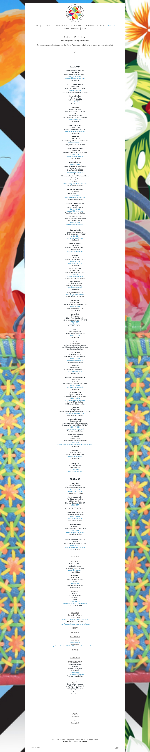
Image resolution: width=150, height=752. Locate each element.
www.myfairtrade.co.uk (75, 263)
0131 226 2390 (75, 489)
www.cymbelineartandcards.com (75, 413)
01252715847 (75, 469)
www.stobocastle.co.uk (75, 518)
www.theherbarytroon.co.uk (75, 532)
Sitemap (39, 747)
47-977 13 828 (74, 601)
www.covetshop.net (75, 119)
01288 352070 (75, 222)
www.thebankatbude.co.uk (74, 224)
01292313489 (75, 530)
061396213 (75, 583)
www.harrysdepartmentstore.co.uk (75, 547)
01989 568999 (75, 427)
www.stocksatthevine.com (75, 251)
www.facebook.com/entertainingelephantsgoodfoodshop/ (75, 444)
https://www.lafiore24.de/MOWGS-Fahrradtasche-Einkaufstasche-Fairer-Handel (75, 646)
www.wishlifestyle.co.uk (75, 361)
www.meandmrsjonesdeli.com (75, 197)
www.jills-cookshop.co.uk (75, 276)
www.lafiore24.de (75, 642)
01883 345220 (75, 306)
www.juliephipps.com (75, 456)
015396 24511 (75, 164)
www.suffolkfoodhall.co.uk (75, 211)
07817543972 (75, 322)
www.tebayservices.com (75, 172)
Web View (116, 748)
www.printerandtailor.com (75, 238)
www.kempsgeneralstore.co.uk (75, 131)
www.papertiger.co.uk (75, 491)
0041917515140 (75, 672)
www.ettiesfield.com (75, 324)
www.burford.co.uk (75, 90)
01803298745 (75, 195)
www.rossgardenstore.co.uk (75, 429)
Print (33, 747)
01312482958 (75, 505)
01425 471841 (75, 398)
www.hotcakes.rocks (75, 143)
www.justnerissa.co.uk (75, 287)
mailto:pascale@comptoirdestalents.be (75, 619)
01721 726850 (75, 516)
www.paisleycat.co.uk (75, 471)
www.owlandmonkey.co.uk (74, 102)
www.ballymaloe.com (75, 570)
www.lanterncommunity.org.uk (75, 400)
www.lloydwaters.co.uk (75, 371)
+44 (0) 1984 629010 (75, 77)
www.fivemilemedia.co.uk (75, 387)
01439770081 (75, 154)
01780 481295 (75, 335)
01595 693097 (75, 545)
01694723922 (75, 442)
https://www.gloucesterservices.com (75, 184)
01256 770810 (75, 385)
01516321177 (75, 274)
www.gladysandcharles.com (75, 295)
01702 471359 (75, 359)
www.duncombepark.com (75, 156)
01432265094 (75, 236)
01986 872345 (75, 261)
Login (117, 747)
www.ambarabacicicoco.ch (75, 674)
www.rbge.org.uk (75, 507)
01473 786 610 (75, 209)
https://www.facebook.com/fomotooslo (75, 603)
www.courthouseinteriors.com (75, 79)
